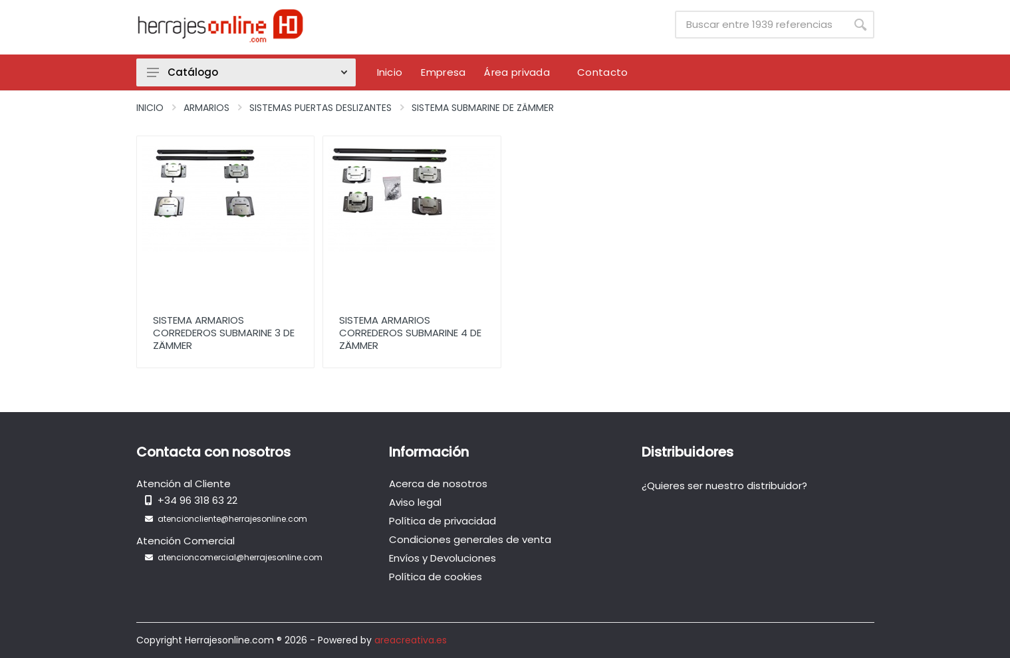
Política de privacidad (442, 521)
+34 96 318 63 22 (197, 500)
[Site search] (760, 25)
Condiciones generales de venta (470, 539)
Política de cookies (435, 577)
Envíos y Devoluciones (442, 558)
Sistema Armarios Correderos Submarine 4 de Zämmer (410, 332)
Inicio (150, 107)
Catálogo (247, 72)
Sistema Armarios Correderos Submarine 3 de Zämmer (224, 332)
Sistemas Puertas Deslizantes (320, 107)
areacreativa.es (410, 640)
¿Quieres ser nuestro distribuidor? (724, 486)
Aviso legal (415, 502)
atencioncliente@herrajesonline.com (232, 518)
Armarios (206, 107)
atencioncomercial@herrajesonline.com (240, 557)
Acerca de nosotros (438, 484)
